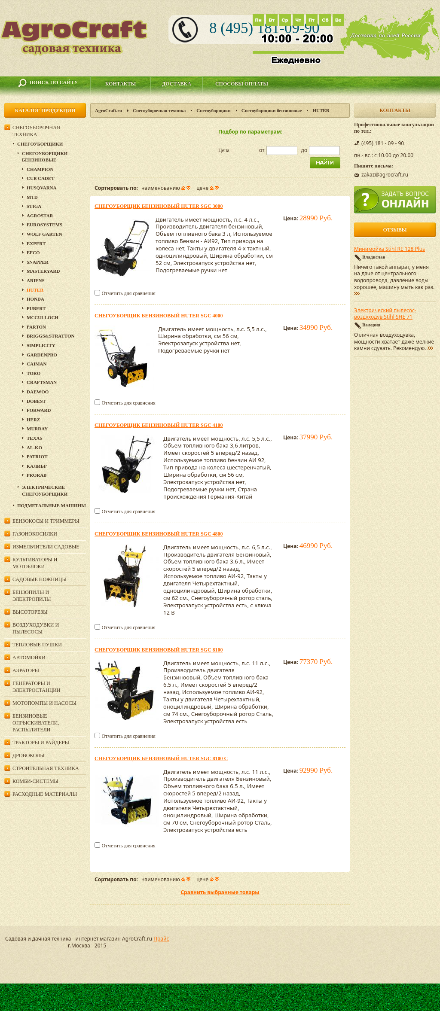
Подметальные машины (51, 505)
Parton (36, 326)
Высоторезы (30, 612)
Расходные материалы (44, 794)
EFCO (33, 252)
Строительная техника (45, 768)
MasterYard (43, 271)
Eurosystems (44, 224)
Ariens (36, 280)
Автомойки (29, 658)
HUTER (35, 289)
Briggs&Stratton (50, 335)
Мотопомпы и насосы (44, 703)
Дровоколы (28, 755)
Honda (35, 298)
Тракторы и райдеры (40, 743)
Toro (33, 373)
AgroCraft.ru (108, 110)
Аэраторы (25, 670)
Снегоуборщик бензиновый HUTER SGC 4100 (159, 425)
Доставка (176, 84)
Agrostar (40, 215)
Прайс (161, 938)
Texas (35, 438)
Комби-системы (35, 781)
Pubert (36, 308)
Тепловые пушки (37, 645)
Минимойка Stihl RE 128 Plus (389, 249)
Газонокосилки (34, 534)
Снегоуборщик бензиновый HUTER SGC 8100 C (161, 758)
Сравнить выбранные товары (219, 892)
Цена (223, 150)
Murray (37, 428)
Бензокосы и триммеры (45, 521)
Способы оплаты (241, 84)
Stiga (34, 206)
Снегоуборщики (213, 110)
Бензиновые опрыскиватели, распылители (35, 723)
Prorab (36, 475)
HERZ (33, 419)
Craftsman (42, 382)
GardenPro (42, 354)
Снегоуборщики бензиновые (271, 110)
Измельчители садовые (45, 547)
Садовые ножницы (39, 579)
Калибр (37, 466)
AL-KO (34, 447)
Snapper (38, 262)
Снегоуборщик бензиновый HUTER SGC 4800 (159, 534)
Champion (40, 169)
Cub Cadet (40, 178)
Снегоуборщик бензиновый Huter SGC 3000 (159, 206)
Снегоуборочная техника (159, 110)
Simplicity (41, 345)
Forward (39, 410)
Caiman (36, 363)
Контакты (120, 84)
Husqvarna (41, 187)
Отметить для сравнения (128, 293)
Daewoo (38, 391)
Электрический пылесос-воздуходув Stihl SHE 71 (385, 314)
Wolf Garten (44, 234)
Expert (36, 243)
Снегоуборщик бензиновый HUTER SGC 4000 (159, 316)
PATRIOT (37, 456)
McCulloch (42, 317)
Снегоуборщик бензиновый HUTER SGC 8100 (159, 650)
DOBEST (36, 401)
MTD (32, 197)
